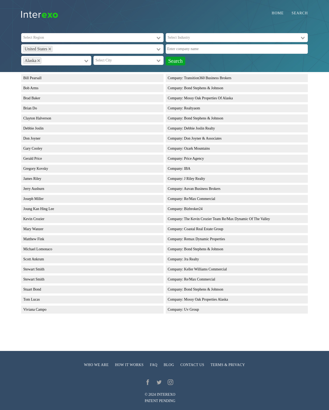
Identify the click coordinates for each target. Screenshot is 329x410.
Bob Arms (30, 88)
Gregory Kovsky (35, 169)
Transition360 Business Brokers (207, 78)
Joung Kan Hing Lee (38, 209)
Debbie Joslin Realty (199, 128)
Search (300, 13)
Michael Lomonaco (37, 249)
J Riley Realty (194, 179)
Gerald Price (32, 159)
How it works (129, 365)
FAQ (153, 365)
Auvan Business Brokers (202, 189)
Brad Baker (31, 98)
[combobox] (92, 37)
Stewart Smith (33, 269)
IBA (187, 169)
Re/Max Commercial (199, 199)
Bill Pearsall (32, 78)
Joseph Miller (33, 199)
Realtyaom (192, 108)
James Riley (32, 179)
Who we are (96, 365)
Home (278, 13)
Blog (169, 365)
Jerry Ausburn (33, 189)
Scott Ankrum (33, 259)
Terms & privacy (227, 365)
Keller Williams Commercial (205, 269)
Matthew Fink (33, 239)
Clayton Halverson (37, 118)
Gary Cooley (32, 148)
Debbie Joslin (33, 128)
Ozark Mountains (197, 148)
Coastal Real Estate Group (203, 229)
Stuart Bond (32, 289)
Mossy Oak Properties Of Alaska (208, 98)
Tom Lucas (31, 299)
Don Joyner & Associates (203, 138)
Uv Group (191, 309)
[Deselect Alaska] (38, 60)
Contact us (192, 365)
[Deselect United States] (49, 49)
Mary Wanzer (33, 229)
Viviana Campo (34, 309)
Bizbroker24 (193, 209)
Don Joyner (31, 138)
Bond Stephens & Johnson (203, 88)
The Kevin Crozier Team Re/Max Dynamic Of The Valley (227, 219)
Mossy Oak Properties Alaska (206, 299)
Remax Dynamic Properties (204, 239)
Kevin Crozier (33, 219)
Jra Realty (191, 259)
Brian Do (30, 108)
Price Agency (194, 159)
